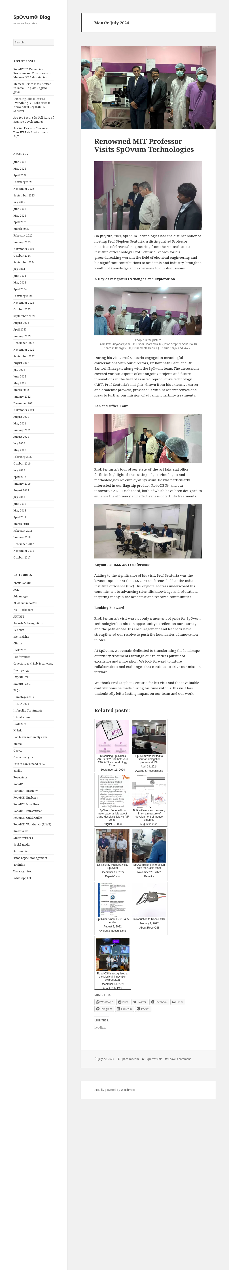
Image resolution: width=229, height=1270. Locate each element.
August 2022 (21, 363)
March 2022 (21, 390)
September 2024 (24, 262)
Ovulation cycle (23, 757)
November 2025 (23, 189)
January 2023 (22, 336)
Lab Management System (30, 737)
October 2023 (22, 309)
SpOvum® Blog (31, 16)
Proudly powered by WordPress (114, 1090)
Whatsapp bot (22, 878)
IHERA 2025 (21, 704)
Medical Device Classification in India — (32, 88)
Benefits (18, 630)
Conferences (21, 657)
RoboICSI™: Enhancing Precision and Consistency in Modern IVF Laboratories (32, 73)
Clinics (17, 643)
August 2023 (21, 323)
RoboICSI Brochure (25, 791)
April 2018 (20, 517)
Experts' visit (21, 684)
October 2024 (22, 256)
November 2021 (23, 410)
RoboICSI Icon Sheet (26, 804)
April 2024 (20, 289)
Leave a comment (179, 1059)
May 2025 (19, 215)
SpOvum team (130, 1059)
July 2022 (19, 370)
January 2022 (22, 396)
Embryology (21, 670)
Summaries (21, 851)
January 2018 (22, 537)
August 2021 (21, 417)
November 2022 (23, 350)
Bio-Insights (21, 637)
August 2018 (21, 490)
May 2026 (19, 168)
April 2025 (20, 222)
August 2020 (21, 437)
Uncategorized (22, 871)
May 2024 (19, 282)
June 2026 (19, 162)
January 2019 (22, 484)
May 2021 (19, 423)
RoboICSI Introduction (27, 811)
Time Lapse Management (30, 858)
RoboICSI (19, 784)
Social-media (21, 844)
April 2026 (20, 175)
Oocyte (17, 750)
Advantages (21, 596)
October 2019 (22, 463)
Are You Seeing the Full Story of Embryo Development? (33, 120)
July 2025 (19, 202)
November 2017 (23, 551)
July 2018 (19, 497)
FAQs (16, 690)
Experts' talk (21, 677)
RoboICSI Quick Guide (27, 818)
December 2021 (23, 403)
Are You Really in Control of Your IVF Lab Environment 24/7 (31, 132)
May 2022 (19, 383)
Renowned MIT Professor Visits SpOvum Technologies (144, 145)
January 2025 (22, 242)
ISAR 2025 (20, 724)
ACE (16, 590)
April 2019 (20, 477)
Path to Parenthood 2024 (29, 764)
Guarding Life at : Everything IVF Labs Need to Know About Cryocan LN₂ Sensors (32, 105)
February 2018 (22, 531)
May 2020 (19, 450)
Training (19, 865)
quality (17, 771)
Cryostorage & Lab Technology (33, 663)
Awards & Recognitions (28, 623)
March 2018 (21, 524)
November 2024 (23, 249)
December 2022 (23, 343)
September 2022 (24, 356)
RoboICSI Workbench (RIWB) (32, 824)
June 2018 (19, 504)
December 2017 (23, 544)
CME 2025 (20, 650)
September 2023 (24, 316)
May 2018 (19, 510)
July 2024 (19, 269)
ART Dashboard (23, 610)
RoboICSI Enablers (25, 797)
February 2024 (22, 296)
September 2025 (24, 195)
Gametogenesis (23, 697)
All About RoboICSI (25, 603)
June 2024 (19, 276)
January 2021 (22, 430)
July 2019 (19, 470)
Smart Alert (20, 831)
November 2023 (23, 303)
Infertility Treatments (27, 710)
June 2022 (19, 376)
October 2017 (22, 557)
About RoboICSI (23, 583)
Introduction (21, 717)
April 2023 (20, 329)
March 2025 (21, 229)
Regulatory (20, 777)
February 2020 (22, 457)
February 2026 (22, 182)
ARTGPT (18, 616)
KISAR (17, 730)
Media (17, 744)
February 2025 (22, 235)
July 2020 (19, 443)
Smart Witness (23, 838)
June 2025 (19, 209)
